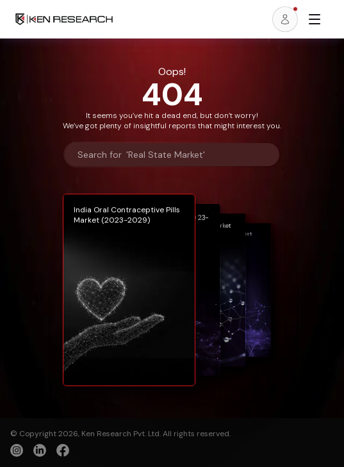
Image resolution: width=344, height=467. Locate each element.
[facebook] (63, 451)
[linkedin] (40, 450)
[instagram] (16, 450)
